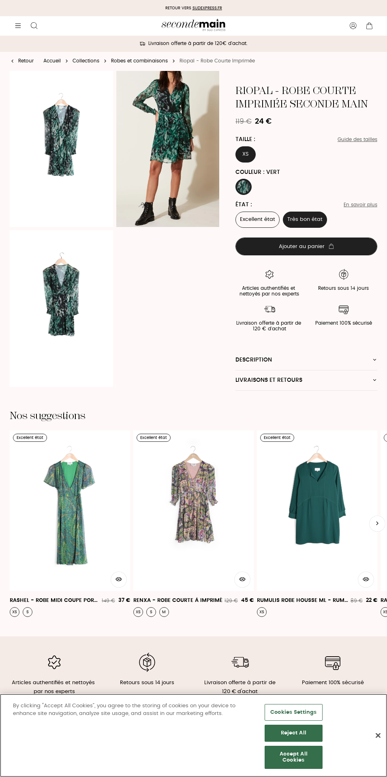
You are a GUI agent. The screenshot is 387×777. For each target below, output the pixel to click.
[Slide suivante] (377, 524)
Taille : (245, 139)
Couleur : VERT (257, 172)
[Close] (378, 736)
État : (243, 205)
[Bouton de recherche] (34, 26)
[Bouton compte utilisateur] (353, 26)
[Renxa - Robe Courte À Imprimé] (193, 523)
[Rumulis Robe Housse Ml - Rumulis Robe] (317, 523)
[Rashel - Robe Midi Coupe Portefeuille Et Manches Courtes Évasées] (70, 523)
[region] (193, 735)
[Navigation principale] (18, 26)
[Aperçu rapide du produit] (119, 580)
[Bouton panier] (369, 26)
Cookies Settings (293, 712)
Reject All (293, 733)
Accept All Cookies (294, 757)
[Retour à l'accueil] (193, 26)
